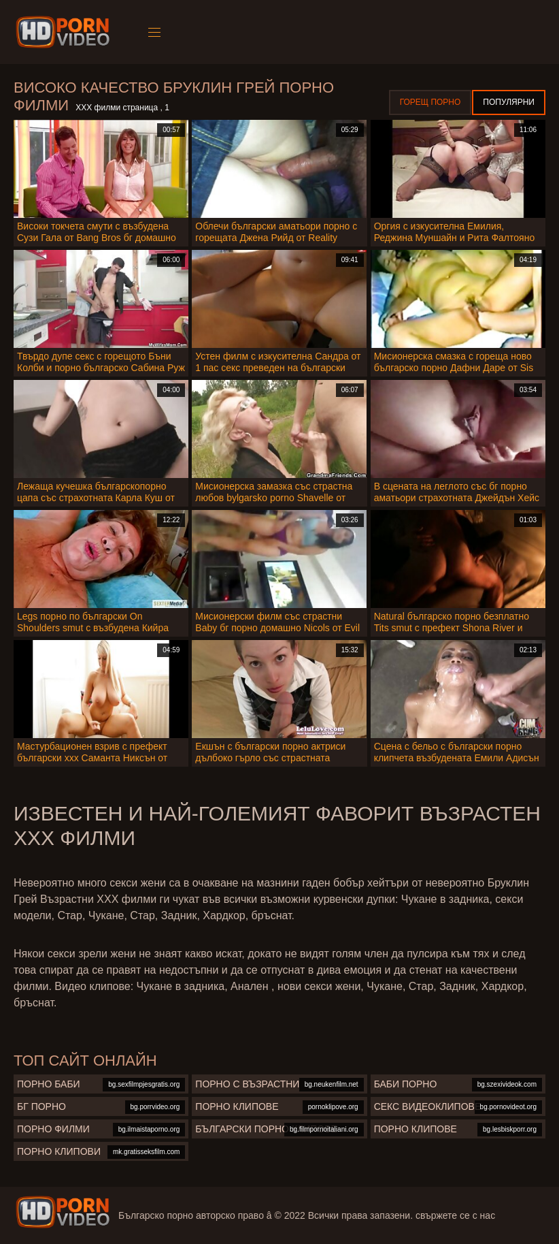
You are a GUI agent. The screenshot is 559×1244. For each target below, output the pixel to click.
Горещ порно (430, 102)
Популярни (509, 102)
